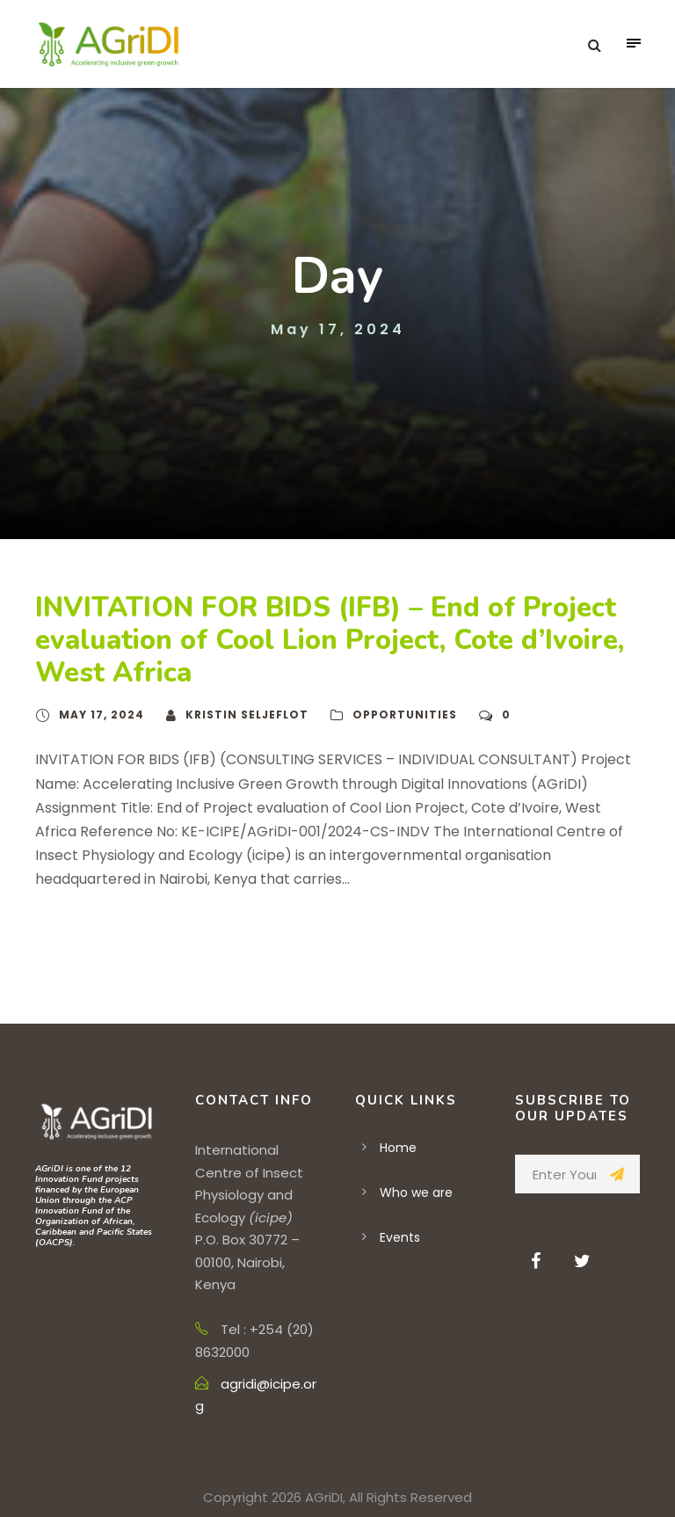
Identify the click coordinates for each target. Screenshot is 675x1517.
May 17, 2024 (101, 714)
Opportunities (404, 714)
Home (398, 1147)
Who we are (416, 1192)
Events (400, 1237)
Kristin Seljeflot (246, 714)
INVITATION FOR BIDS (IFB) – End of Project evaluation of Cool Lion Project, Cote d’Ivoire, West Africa (329, 640)
